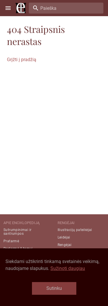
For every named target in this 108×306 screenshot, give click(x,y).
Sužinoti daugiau (67, 268)
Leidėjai (64, 237)
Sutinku (54, 288)
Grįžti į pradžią (21, 59)
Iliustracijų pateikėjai (75, 230)
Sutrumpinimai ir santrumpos (17, 232)
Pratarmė (11, 241)
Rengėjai (65, 245)
